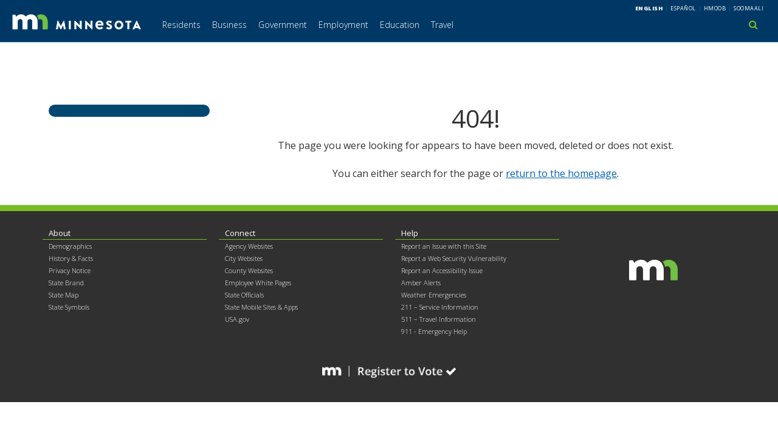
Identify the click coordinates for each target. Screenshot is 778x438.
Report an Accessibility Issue (442, 270)
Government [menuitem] (282, 24)
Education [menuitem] (399, 24)
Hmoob (715, 8)
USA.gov (237, 319)
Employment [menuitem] (343, 24)
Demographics (70, 246)
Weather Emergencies (433, 294)
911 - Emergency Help (434, 331)
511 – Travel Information (438, 319)
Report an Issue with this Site (443, 246)
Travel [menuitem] (442, 24)
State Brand (66, 282)
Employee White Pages (258, 282)
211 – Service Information (439, 306)
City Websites (244, 258)
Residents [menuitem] (181, 24)
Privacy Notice (70, 270)
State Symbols (69, 306)
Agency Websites (249, 246)
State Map (63, 294)
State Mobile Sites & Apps (261, 306)
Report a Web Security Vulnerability (453, 258)
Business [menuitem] (229, 24)
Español (683, 8)
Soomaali (748, 8)
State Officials (244, 294)
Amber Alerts (421, 282)
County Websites (249, 270)
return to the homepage (561, 173)
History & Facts (71, 258)
